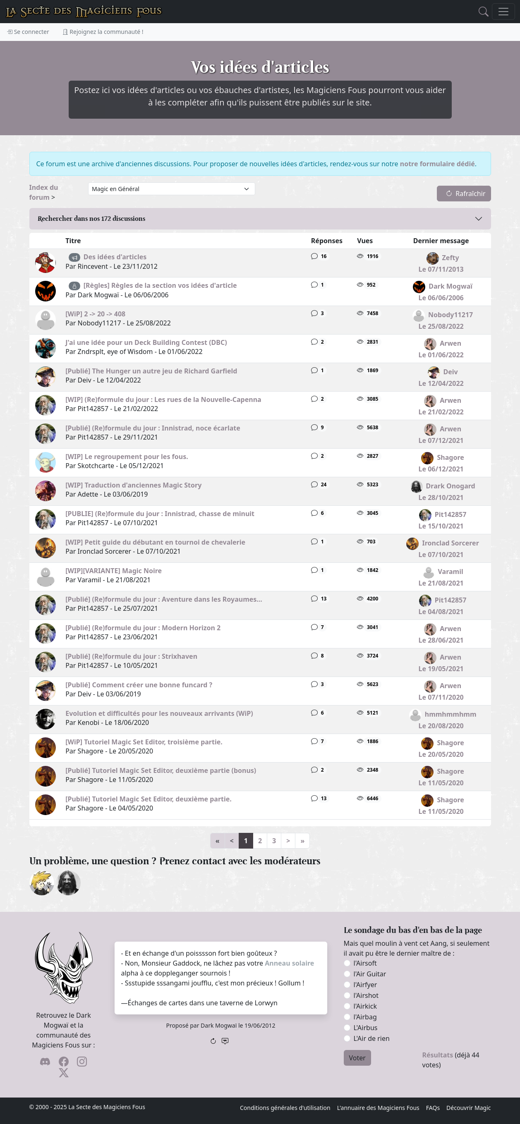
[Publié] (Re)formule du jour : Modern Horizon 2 (142, 627)
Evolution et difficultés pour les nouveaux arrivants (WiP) (159, 713)
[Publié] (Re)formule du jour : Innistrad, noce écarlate (152, 428)
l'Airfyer (365, 984)
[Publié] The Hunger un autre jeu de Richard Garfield (151, 370)
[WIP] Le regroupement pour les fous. (126, 456)
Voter (357, 1057)
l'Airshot (366, 995)
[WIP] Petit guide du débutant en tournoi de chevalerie (155, 542)
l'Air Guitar (370, 973)
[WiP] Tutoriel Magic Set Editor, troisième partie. (144, 741)
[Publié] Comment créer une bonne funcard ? (138, 684)
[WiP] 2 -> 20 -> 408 (95, 313)
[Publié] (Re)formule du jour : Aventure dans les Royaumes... (163, 599)
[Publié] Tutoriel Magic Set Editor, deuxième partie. (148, 799)
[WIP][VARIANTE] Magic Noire (113, 570)
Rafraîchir (465, 193)
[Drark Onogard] (68, 882)
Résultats (437, 1054)
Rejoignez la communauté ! (103, 32)
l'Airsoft (365, 963)
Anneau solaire (289, 963)
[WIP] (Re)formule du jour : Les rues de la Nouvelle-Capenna (163, 399)
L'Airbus (366, 1027)
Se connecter (28, 32)
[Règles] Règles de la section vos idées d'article (160, 285)
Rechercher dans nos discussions (91, 218)
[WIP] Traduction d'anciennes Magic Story (133, 485)
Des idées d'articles (115, 256)
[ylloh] (41, 882)
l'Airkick (365, 1006)
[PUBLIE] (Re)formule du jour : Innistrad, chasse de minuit (159, 513)
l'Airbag (365, 1016)
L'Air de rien (372, 1038)
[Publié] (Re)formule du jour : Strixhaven (131, 656)
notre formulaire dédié (437, 163)
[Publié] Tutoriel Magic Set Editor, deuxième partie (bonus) (160, 770)
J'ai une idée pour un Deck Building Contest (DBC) (146, 342)
